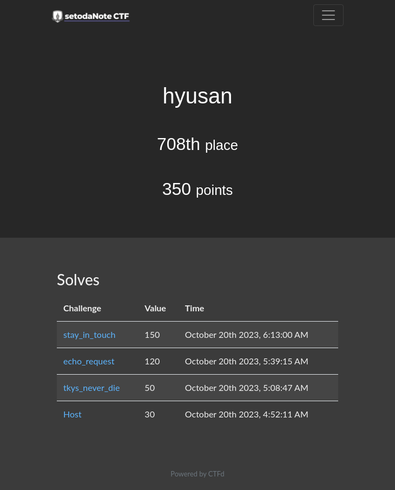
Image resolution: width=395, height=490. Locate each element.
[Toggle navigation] (328, 15)
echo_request (88, 361)
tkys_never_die (91, 387)
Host (72, 414)
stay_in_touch (89, 334)
